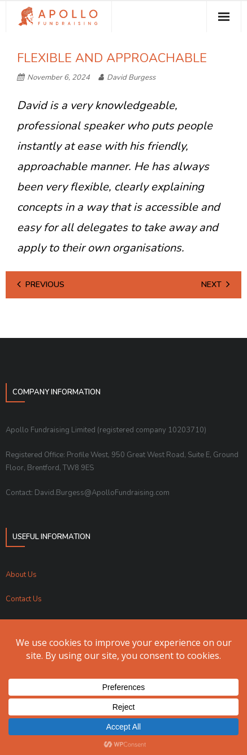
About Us (21, 575)
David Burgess (131, 77)
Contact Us (24, 599)
